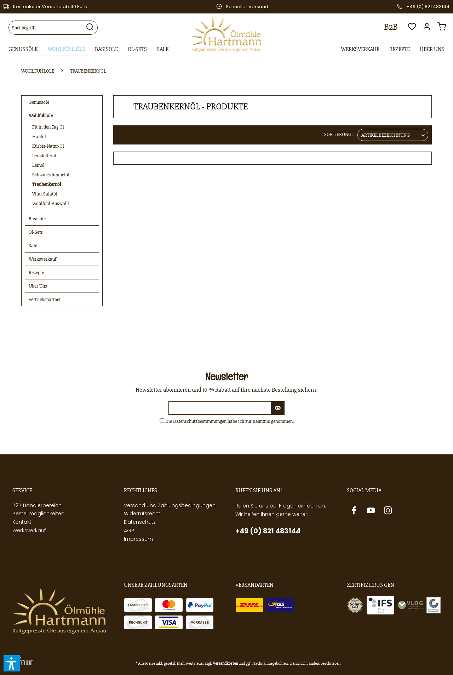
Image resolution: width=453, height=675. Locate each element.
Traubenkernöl (46, 184)
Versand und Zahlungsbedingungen (170, 505)
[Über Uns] (432, 49)
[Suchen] (90, 28)
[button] (12, 663)
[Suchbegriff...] (53, 28)
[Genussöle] (23, 49)
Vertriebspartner (45, 299)
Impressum (138, 539)
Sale (33, 246)
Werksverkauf (42, 259)
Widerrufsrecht (142, 513)
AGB (129, 530)
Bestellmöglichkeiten (38, 513)
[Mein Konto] (429, 29)
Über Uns (38, 286)
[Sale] (162, 49)
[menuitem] (53, 28)
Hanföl (39, 137)
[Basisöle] (106, 49)
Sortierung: (338, 134)
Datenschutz (140, 522)
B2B (391, 27)
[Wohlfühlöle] (66, 49)
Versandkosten (225, 663)
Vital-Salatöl (44, 194)
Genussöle (39, 102)
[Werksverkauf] (360, 49)
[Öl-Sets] (137, 49)
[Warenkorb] (443, 29)
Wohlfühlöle (41, 116)
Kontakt (21, 522)
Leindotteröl (44, 156)
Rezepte (36, 273)
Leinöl (38, 165)
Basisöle (37, 219)
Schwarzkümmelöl (50, 175)
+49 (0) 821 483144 (267, 531)
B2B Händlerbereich (37, 505)
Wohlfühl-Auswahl (50, 203)
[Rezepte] (399, 49)
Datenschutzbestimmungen (199, 421)
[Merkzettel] (412, 29)
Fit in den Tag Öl (48, 127)
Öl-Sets (36, 232)
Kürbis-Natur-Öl (48, 146)
